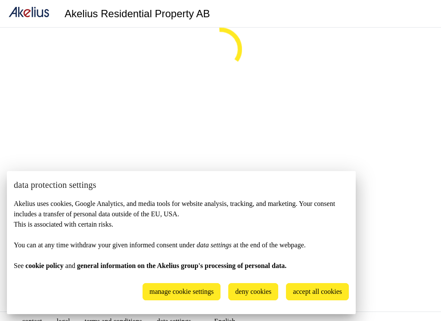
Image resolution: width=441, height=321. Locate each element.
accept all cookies (317, 291)
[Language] (423, 13)
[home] (29, 13)
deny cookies (253, 291)
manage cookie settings (181, 291)
